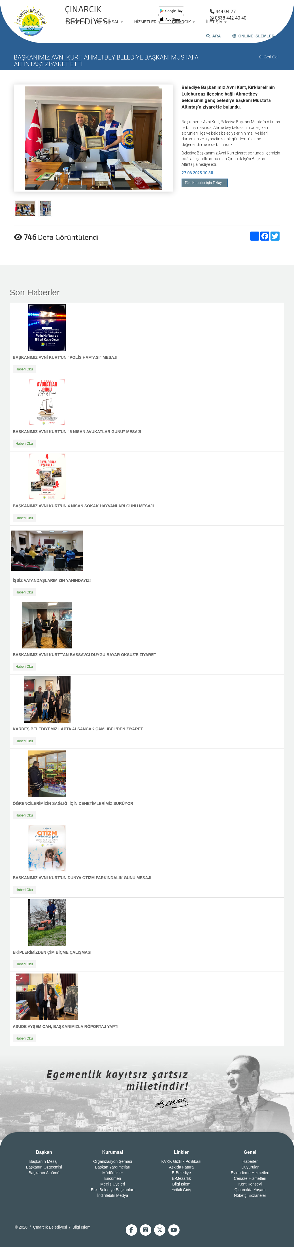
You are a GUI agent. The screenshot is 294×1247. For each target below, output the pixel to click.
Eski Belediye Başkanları (113, 1189)
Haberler (250, 1161)
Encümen (112, 1178)
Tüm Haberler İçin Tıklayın (205, 183)
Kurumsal (112, 1152)
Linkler (181, 1152)
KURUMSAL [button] (110, 22)
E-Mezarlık (181, 1178)
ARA (213, 36)
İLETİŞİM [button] (216, 22)
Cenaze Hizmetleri (250, 1178)
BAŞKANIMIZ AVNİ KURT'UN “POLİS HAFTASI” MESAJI (65, 357)
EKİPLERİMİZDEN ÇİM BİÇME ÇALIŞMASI (52, 952)
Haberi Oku (24, 369)
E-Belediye (181, 1172)
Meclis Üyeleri (112, 1184)
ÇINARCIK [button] (183, 22)
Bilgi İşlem (181, 1184)
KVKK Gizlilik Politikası (181, 1161)
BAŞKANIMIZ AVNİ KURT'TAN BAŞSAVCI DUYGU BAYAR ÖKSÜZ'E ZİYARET (84, 654)
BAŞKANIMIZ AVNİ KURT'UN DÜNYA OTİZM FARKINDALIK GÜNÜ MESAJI (82, 877)
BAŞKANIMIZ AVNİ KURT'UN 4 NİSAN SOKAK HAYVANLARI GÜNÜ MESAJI (83, 506)
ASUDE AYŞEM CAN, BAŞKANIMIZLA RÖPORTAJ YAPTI (65, 1026)
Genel (250, 1152)
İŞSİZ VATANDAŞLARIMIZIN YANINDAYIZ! (52, 580)
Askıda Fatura (181, 1167)
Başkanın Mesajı (44, 1161)
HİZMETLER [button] (147, 22)
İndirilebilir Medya (112, 1195)
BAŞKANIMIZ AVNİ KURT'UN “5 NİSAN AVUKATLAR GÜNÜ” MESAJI (77, 431)
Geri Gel (268, 57)
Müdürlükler (112, 1172)
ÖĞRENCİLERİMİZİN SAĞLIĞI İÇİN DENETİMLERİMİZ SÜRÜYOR (73, 803)
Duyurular (250, 1167)
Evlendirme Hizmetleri (250, 1172)
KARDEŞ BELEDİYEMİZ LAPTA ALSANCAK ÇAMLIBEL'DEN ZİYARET (78, 729)
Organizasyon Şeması (112, 1161)
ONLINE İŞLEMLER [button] (253, 36)
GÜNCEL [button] (75, 22)
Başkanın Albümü (44, 1172)
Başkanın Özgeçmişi (44, 1167)
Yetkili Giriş (181, 1189)
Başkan (44, 1152)
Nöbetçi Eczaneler (250, 1195)
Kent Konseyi (250, 1184)
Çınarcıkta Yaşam (250, 1189)
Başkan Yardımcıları (112, 1167)
